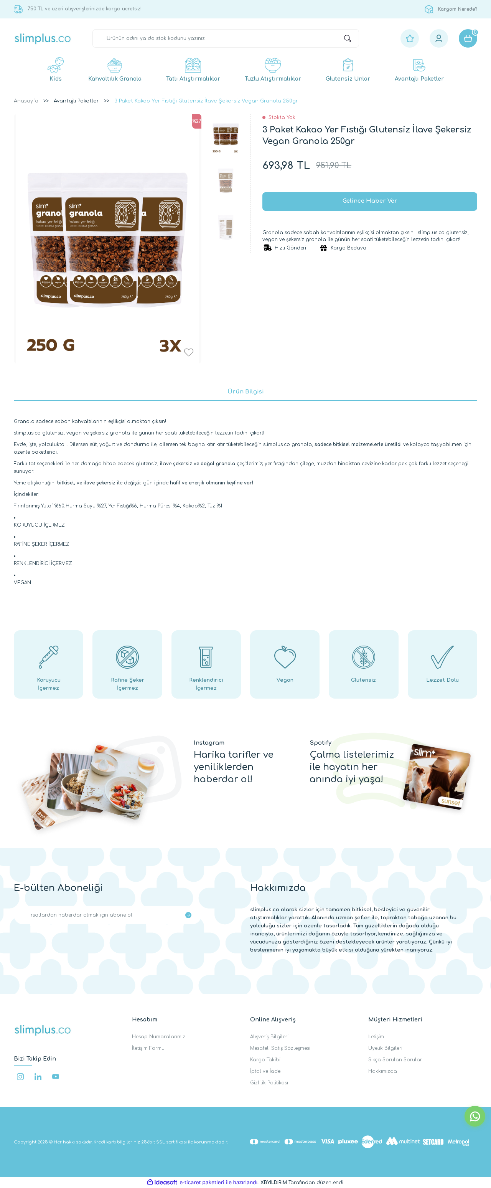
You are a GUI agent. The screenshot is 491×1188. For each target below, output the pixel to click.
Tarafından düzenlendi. (302, 1182)
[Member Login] (439, 38)
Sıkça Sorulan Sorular (395, 1059)
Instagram (209, 743)
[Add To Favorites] (189, 352)
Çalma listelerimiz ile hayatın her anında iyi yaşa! (352, 767)
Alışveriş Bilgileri (269, 1036)
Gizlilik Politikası (269, 1083)
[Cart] (468, 38)
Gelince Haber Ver (370, 201)
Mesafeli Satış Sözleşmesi (280, 1048)
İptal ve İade (265, 1071)
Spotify (320, 743)
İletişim (376, 1036)
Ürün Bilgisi (245, 391)
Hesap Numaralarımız (158, 1036)
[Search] (225, 38)
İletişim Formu (148, 1048)
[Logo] (43, 39)
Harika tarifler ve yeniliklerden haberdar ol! (234, 767)
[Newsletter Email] (107, 915)
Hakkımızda (382, 1071)
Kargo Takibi (265, 1059)
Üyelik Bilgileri (385, 1048)
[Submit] (188, 915)
